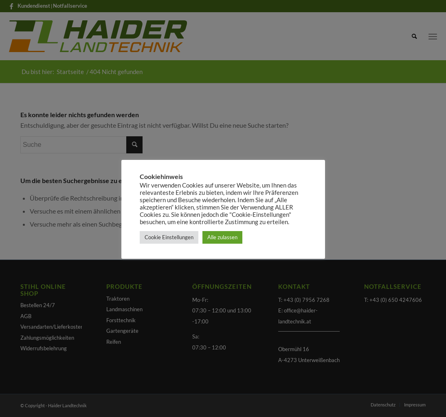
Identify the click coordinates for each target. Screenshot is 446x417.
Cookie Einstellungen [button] (169, 237)
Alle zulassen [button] (222, 237)
